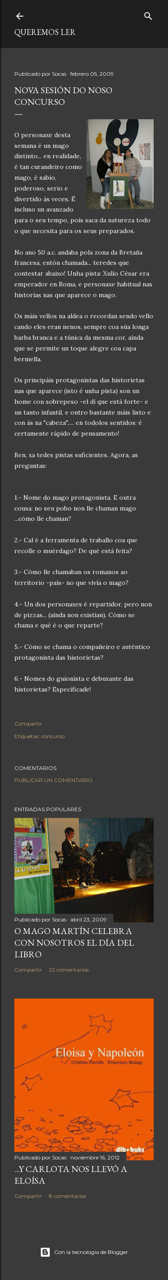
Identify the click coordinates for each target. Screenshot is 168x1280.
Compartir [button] (28, 723)
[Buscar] (148, 14)
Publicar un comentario (53, 780)
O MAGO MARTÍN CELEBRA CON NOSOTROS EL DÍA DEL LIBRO (74, 942)
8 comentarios (67, 1196)
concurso (53, 736)
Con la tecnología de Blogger (84, 1252)
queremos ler (45, 32)
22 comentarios (69, 969)
